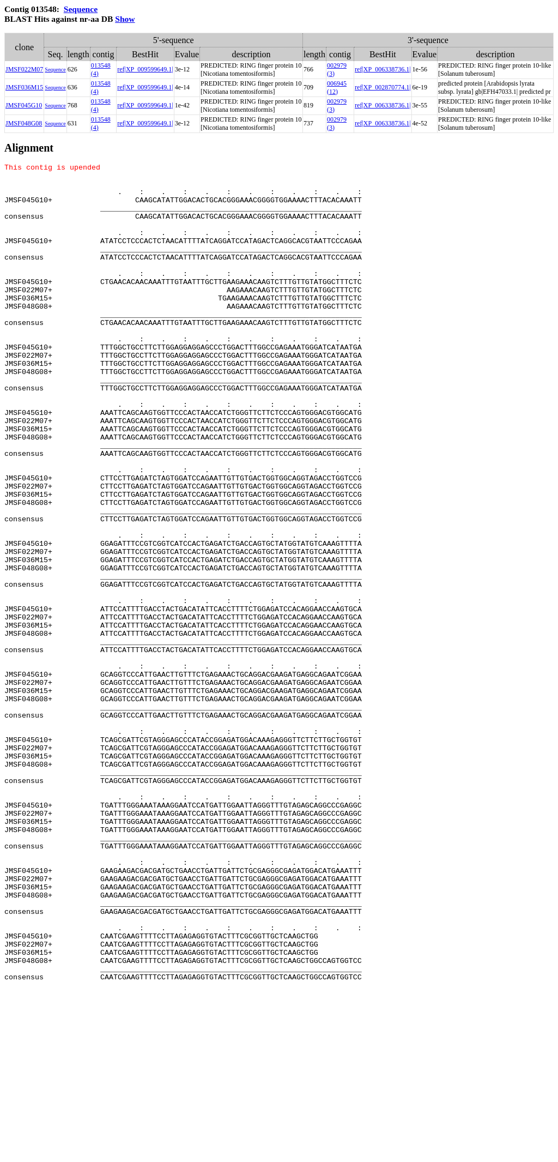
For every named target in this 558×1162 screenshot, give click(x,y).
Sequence (81, 9)
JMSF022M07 (24, 69)
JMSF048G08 (23, 123)
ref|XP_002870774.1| (382, 87)
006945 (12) (337, 87)
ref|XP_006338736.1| (382, 69)
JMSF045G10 (23, 105)
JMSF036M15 (24, 87)
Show (125, 18)
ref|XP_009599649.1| (145, 69)
